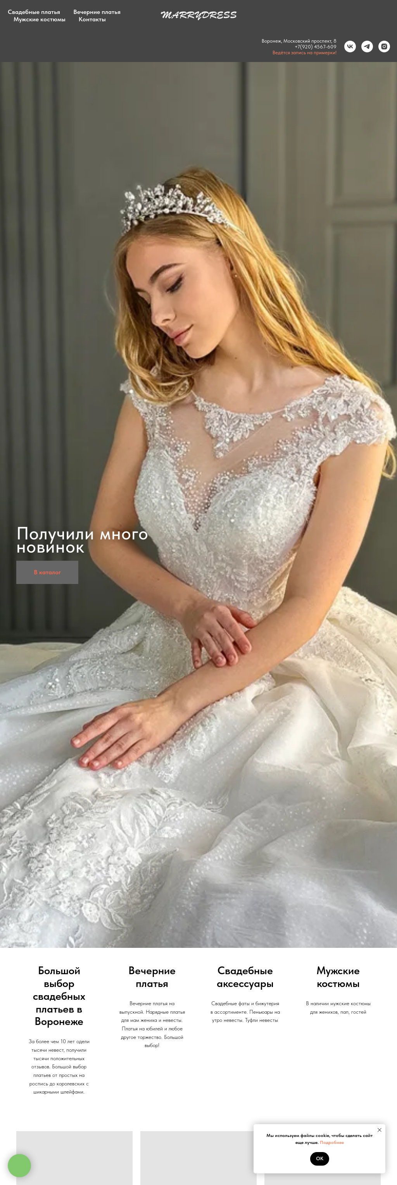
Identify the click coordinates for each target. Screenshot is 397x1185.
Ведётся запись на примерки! (302, 52)
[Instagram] (381, 46)
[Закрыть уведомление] (379, 1130)
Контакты (92, 19)
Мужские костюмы (40, 19)
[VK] (347, 46)
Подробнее (332, 1142)
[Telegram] (364, 46)
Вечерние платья (97, 12)
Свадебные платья (34, 12)
